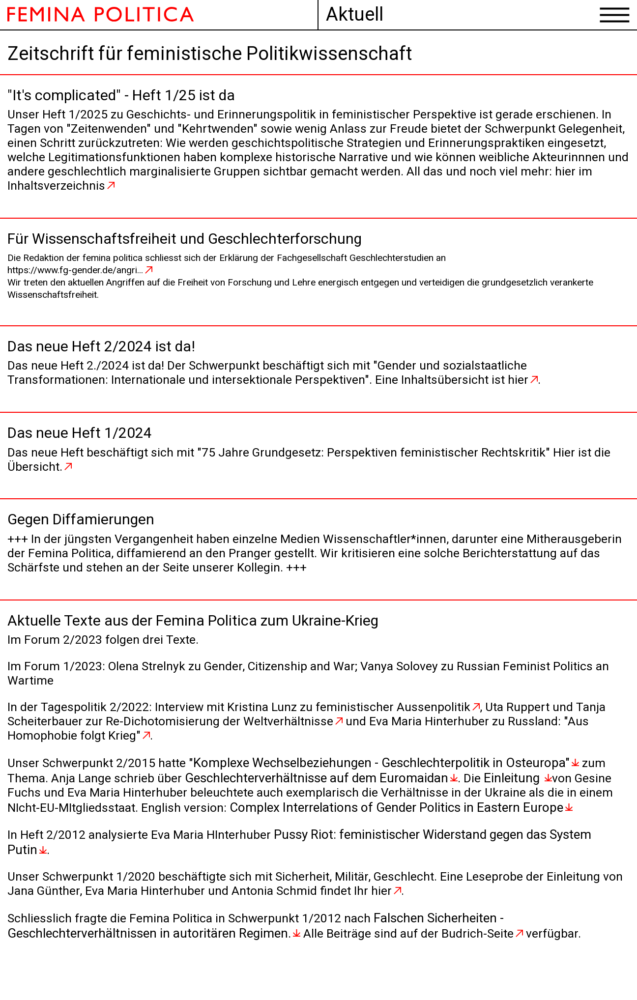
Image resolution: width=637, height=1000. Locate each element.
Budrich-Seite (481, 953)
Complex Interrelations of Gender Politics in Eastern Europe (443, 828)
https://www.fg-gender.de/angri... (75, 277)
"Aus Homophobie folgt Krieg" (90, 756)
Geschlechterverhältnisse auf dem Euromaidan (323, 798)
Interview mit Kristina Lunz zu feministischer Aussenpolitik (325, 727)
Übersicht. (55, 479)
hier (538, 390)
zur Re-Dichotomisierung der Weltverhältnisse (251, 742)
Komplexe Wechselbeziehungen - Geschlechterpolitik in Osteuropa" (391, 783)
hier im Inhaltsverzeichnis (279, 191)
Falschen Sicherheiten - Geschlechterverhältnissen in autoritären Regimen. (263, 946)
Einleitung (520, 798)
